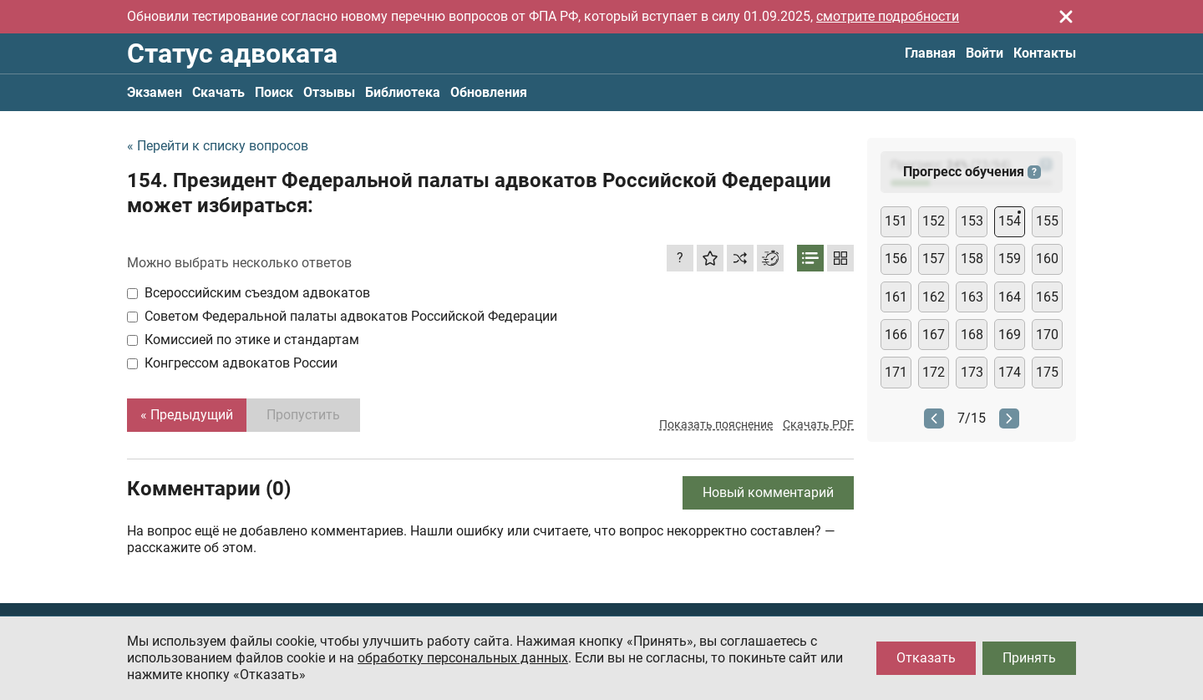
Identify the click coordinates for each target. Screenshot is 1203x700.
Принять (1029, 658)
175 (1047, 372)
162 (933, 297)
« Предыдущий (186, 415)
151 (896, 221)
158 (972, 258)
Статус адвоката (232, 53)
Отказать (926, 658)
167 (933, 334)
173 (972, 372)
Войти (984, 53)
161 (896, 297)
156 (896, 258)
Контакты (1044, 53)
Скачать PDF (818, 424)
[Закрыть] (1066, 17)
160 (1047, 258)
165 (1047, 297)
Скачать (218, 92)
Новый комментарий (768, 492)
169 (1009, 334)
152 (933, 221)
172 (933, 372)
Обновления (488, 92)
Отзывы (329, 92)
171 (896, 372)
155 (1047, 221)
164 (1009, 297)
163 (972, 297)
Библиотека (402, 92)
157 (933, 258)
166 (896, 334)
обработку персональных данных (463, 658)
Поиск (274, 92)
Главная (930, 53)
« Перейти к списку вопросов (217, 146)
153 (972, 221)
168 (972, 334)
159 (1009, 258)
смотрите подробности (887, 16)
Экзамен (154, 92)
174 (1009, 372)
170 (1047, 334)
